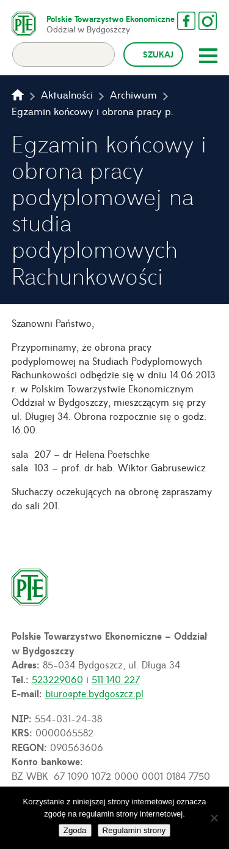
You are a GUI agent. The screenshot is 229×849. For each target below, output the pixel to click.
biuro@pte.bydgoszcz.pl (94, 693)
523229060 (57, 679)
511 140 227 (116, 679)
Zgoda (75, 830)
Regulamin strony (134, 830)
